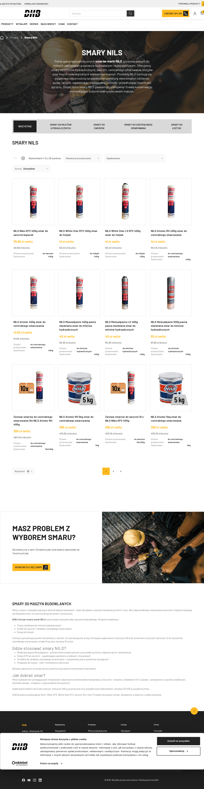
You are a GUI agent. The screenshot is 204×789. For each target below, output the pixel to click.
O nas (61, 23)
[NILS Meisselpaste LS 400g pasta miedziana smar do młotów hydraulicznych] (125, 315)
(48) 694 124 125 (173, 13)
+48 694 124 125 (30, 744)
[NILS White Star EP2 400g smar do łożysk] (79, 220)
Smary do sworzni (99, 126)
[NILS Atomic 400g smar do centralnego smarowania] (33, 313)
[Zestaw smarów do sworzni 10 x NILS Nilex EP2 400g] (125, 406)
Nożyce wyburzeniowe (99, 737)
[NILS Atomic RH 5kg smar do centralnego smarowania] (79, 408)
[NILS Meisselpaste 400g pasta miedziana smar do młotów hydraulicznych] (79, 315)
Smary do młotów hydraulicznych (61, 126)
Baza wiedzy (48, 23)
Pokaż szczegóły (49, 783)
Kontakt (72, 23)
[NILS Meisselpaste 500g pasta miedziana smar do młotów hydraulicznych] (171, 315)
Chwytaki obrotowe (98, 744)
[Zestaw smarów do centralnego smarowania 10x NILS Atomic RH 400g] (33, 410)
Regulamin (60, 730)
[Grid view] (23, 158)
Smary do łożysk (176, 126)
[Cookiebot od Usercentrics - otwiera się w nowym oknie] (19, 783)
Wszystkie (25, 126)
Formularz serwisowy (36, 3)
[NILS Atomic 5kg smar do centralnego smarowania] (171, 408)
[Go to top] (194, 711)
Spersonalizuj (178, 770)
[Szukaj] (130, 13)
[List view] (15, 158)
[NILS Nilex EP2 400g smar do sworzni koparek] (33, 220)
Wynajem (21, 23)
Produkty (7, 23)
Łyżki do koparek (96, 750)
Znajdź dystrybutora (164, 750)
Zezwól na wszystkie (178, 760)
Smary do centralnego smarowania (138, 126)
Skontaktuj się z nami (28, 567)
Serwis (34, 23)
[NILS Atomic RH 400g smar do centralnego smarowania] (171, 222)
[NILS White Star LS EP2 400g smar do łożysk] (125, 220)
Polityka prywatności (66, 737)
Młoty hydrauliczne (97, 730)
